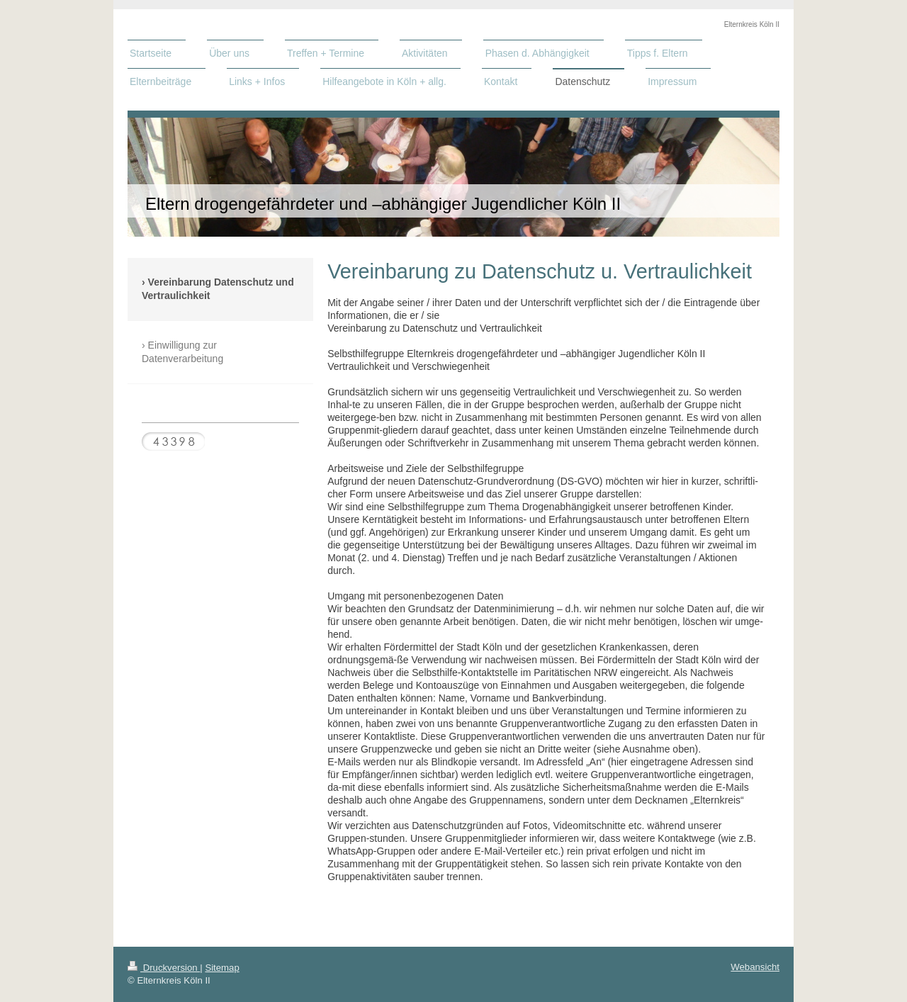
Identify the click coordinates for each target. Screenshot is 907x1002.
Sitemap (222, 967)
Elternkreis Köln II (751, 24)
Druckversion (164, 967)
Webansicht (755, 967)
